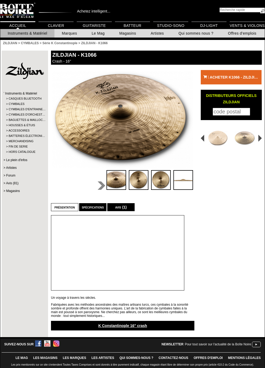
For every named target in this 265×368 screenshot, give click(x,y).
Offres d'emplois (242, 33)
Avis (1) (121, 207)
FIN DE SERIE (18, 146)
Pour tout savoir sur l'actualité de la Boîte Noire (218, 344)
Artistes (157, 33)
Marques (69, 33)
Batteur (132, 25)
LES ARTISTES (102, 358)
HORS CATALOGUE (21, 151)
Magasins (127, 33)
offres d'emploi (208, 358)
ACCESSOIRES (18, 130)
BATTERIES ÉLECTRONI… (24, 135)
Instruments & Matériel (27, 33)
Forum (10, 175)
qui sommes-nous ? (136, 358)
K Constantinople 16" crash (122, 326)
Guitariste (94, 25)
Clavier (56, 25)
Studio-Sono (170, 25)
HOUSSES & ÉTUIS (21, 125)
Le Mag (98, 33)
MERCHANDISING (20, 141)
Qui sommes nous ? (195, 33)
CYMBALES (16, 103)
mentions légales (244, 358)
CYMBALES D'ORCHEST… (24, 114)
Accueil (17, 25)
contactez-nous (173, 358)
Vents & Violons (247, 25)
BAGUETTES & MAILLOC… (24, 119)
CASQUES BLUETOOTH (24, 98)
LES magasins (45, 358)
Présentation (64, 207)
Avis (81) (12, 183)
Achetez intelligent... (93, 11)
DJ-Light (209, 25)
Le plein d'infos (16, 160)
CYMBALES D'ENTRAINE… (24, 109)
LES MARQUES (74, 358)
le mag (21, 358)
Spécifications (93, 207)
